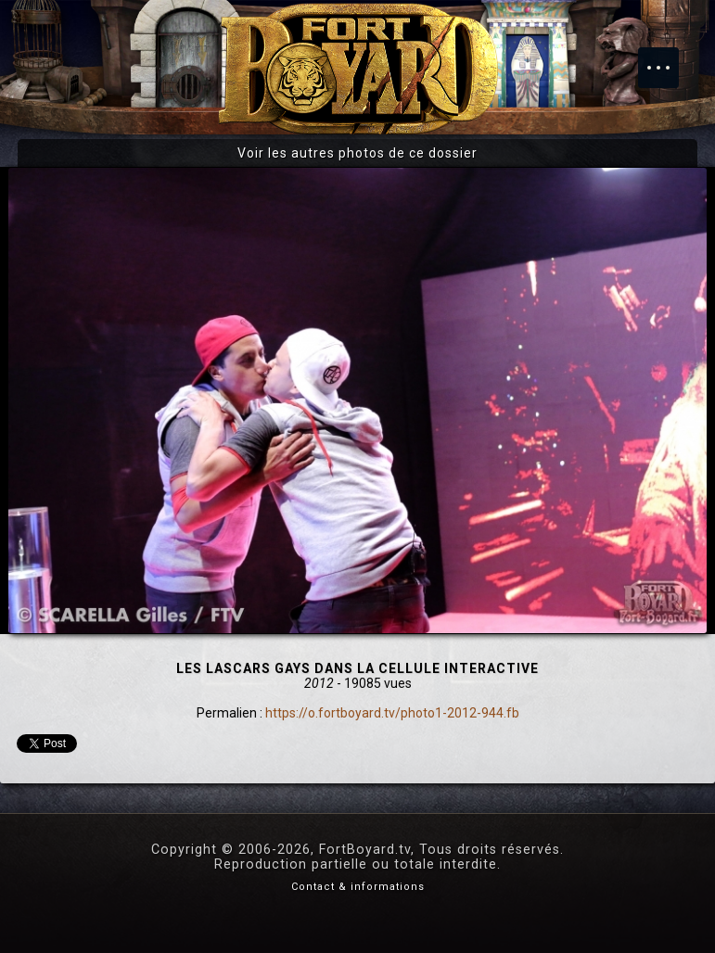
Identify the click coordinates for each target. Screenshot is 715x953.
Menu (668, 58)
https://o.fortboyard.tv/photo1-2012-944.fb (392, 712)
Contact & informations (358, 887)
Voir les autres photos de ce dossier (357, 153)
